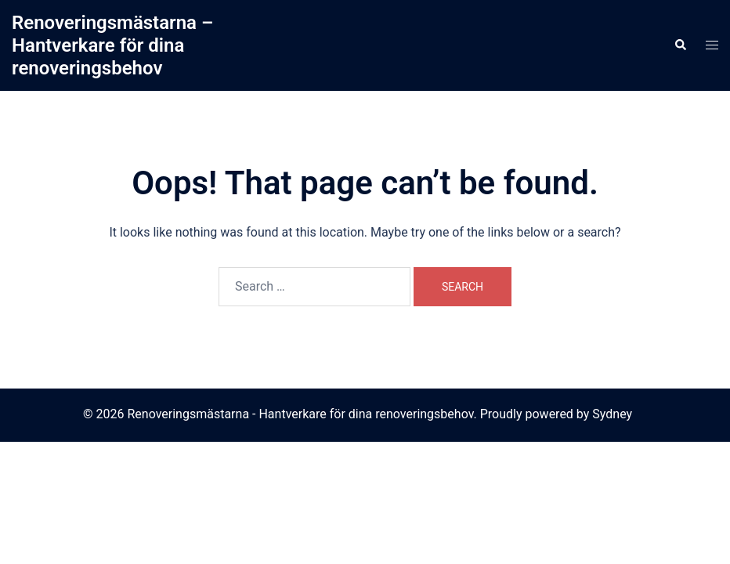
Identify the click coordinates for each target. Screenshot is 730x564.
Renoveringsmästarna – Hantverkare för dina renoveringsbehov (112, 45)
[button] (680, 45)
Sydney (612, 414)
